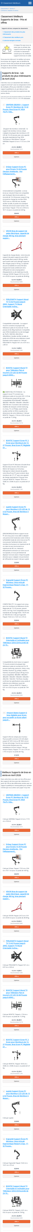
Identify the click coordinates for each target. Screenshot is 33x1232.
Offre (17, 153)
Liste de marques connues (12, 40)
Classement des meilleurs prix (13, 37)
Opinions (16, 157)
